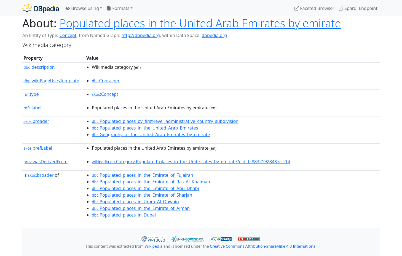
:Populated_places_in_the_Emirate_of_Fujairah (142, 175)
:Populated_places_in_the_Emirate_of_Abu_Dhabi (145, 188)
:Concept (105, 94)
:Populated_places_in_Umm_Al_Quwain (135, 202)
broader (36, 121)
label (32, 108)
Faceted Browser (314, 8)
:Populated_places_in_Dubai (124, 215)
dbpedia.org (214, 35)
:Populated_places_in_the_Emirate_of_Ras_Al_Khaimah (151, 182)
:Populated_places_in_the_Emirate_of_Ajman (141, 208)
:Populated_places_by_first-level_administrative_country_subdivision (165, 121)
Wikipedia (153, 246)
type (31, 94)
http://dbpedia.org (141, 35)
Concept (67, 35)
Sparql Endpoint (358, 8)
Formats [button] (118, 8)
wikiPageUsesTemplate (51, 81)
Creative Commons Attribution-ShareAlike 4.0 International (263, 246)
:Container (106, 81)
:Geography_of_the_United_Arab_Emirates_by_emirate (151, 134)
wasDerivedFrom (45, 162)
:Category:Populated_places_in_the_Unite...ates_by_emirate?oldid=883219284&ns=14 (191, 162)
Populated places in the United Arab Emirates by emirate (200, 23)
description (39, 67)
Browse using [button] (82, 8)
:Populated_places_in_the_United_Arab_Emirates (145, 128)
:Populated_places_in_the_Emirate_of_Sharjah (142, 195)
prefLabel (37, 148)
